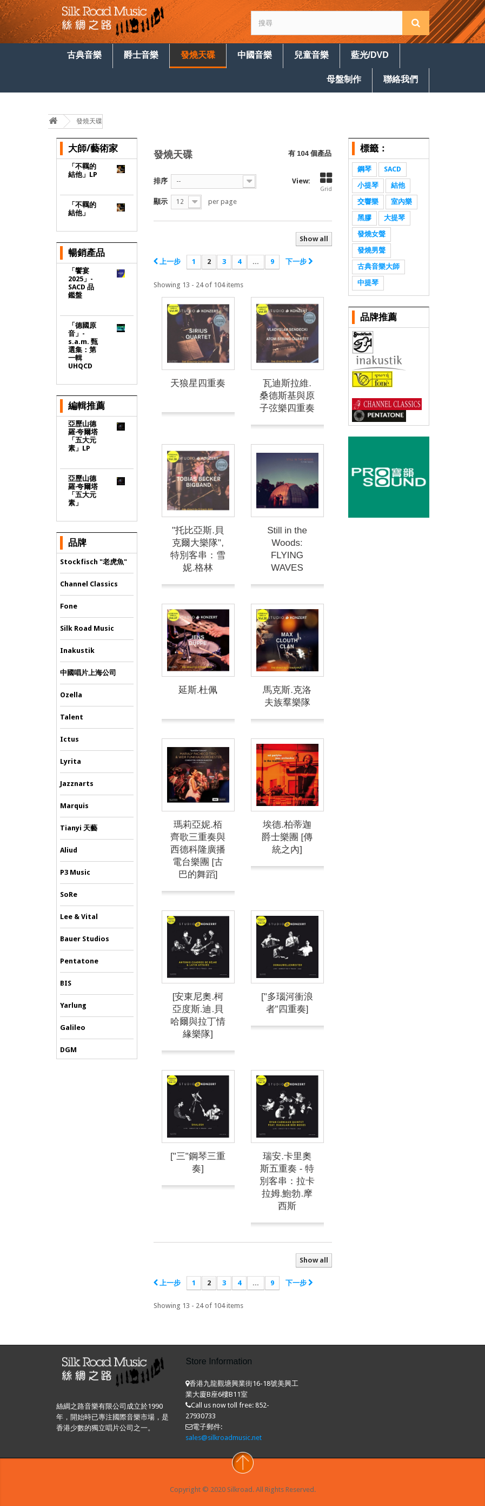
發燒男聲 (371, 250)
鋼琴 (364, 169)
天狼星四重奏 (197, 383)
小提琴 (367, 185)
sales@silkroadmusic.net (223, 1438)
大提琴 (394, 218)
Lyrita (70, 761)
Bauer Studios (84, 939)
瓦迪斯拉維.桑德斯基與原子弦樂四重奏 (287, 395)
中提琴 (367, 283)
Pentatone (79, 961)
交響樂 (367, 201)
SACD (392, 169)
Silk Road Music (87, 628)
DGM (68, 1050)
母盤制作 (344, 79)
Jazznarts (77, 784)
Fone (68, 606)
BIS (65, 983)
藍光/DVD (370, 55)
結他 (398, 185)
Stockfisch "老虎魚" (93, 562)
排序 (161, 181)
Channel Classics (89, 584)
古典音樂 (84, 55)
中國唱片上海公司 (88, 673)
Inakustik (77, 650)
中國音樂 (254, 55)
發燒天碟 (198, 55)
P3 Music (75, 872)
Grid (326, 182)
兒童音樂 (311, 55)
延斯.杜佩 (198, 690)
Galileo (72, 1027)
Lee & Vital (79, 917)
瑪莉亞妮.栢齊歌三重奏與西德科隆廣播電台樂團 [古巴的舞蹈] (197, 850)
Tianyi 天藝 (78, 828)
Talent (71, 717)
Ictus (69, 739)
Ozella (71, 695)
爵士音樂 (141, 55)
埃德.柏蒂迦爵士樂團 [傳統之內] (287, 837)
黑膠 (364, 218)
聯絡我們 (400, 79)
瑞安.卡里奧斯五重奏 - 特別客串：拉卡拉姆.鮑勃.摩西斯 (287, 1181)
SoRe (68, 894)
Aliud (68, 850)
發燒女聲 (371, 234)
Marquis (74, 806)
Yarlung (73, 1005)
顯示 (161, 201)
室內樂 (401, 201)
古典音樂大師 (378, 266)
